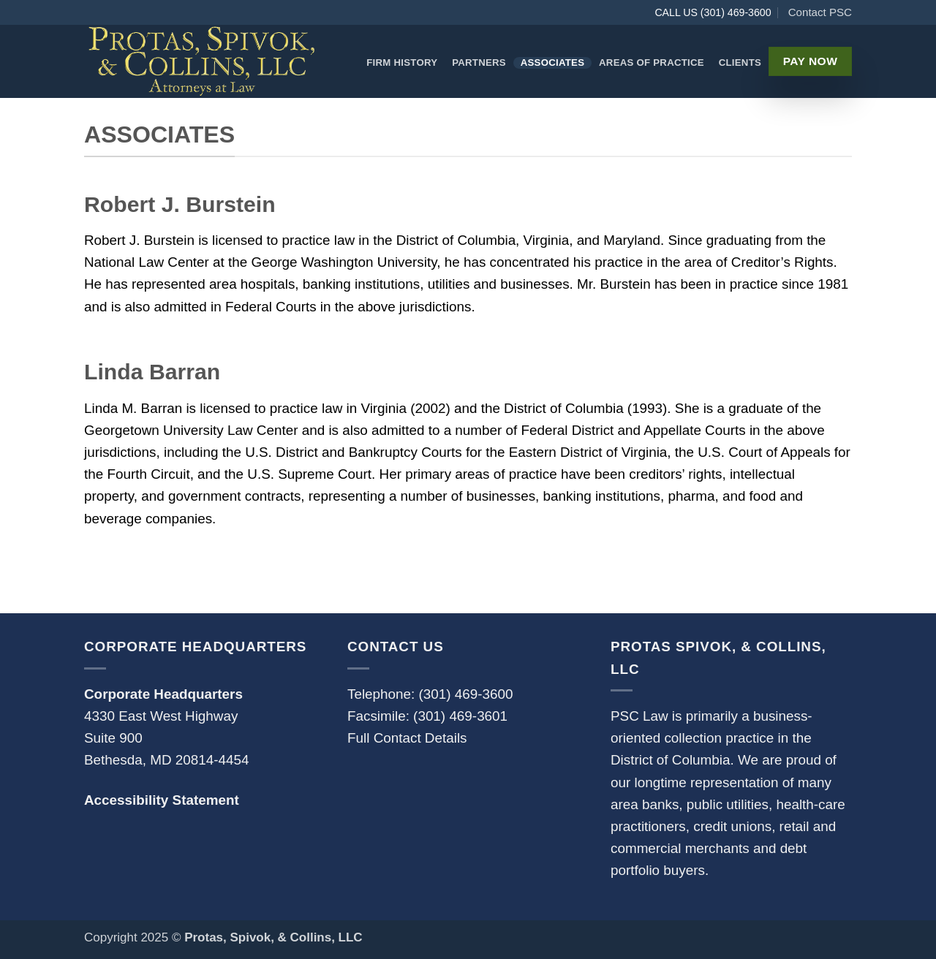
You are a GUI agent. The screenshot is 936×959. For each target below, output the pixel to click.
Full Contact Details (407, 738)
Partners (479, 62)
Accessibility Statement (161, 800)
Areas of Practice (651, 62)
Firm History (401, 62)
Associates (553, 62)
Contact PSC (820, 12)
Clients (740, 62)
